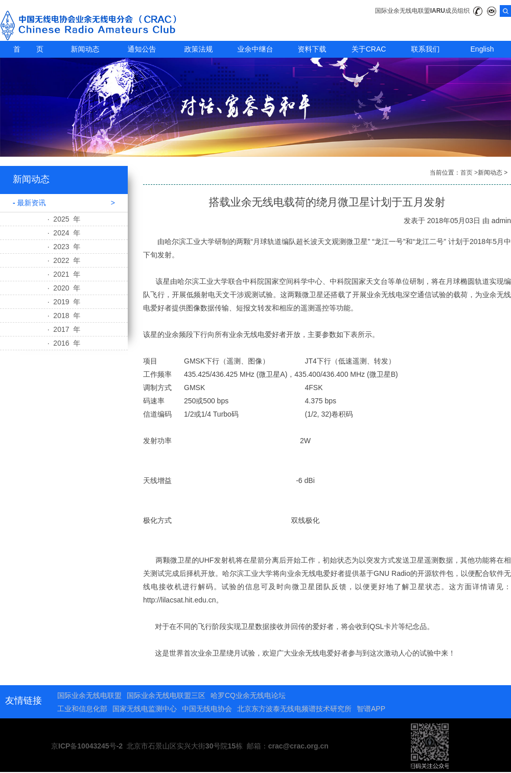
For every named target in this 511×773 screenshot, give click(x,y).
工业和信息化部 (82, 709)
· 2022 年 (64, 260)
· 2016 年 (64, 343)
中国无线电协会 (207, 709)
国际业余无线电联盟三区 (166, 695)
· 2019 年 (64, 302)
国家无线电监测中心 (144, 709)
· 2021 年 (64, 274)
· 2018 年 (64, 315)
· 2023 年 (64, 247)
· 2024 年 (64, 233)
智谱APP (371, 709)
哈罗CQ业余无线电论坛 (248, 695)
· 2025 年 (64, 219)
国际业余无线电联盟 (89, 695)
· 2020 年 (64, 288)
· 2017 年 (64, 329)
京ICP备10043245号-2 (87, 746)
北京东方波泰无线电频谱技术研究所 (294, 709)
